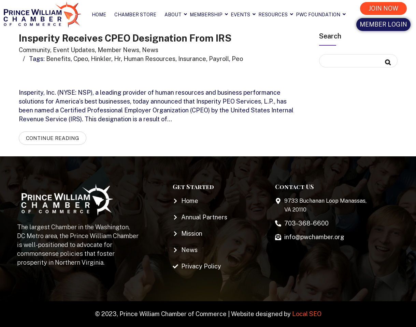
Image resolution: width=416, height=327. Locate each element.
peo (237, 58)
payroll (219, 58)
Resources (275, 14)
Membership (208, 14)
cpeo (80, 58)
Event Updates (74, 49)
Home (99, 14)
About (175, 14)
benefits (58, 58)
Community (34, 49)
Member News (118, 49)
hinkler (101, 58)
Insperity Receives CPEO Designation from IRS (125, 38)
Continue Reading (52, 138)
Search (330, 36)
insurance (192, 58)
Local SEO (306, 313)
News (150, 49)
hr (117, 58)
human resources (149, 58)
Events (242, 14)
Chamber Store (135, 14)
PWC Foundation (320, 14)
